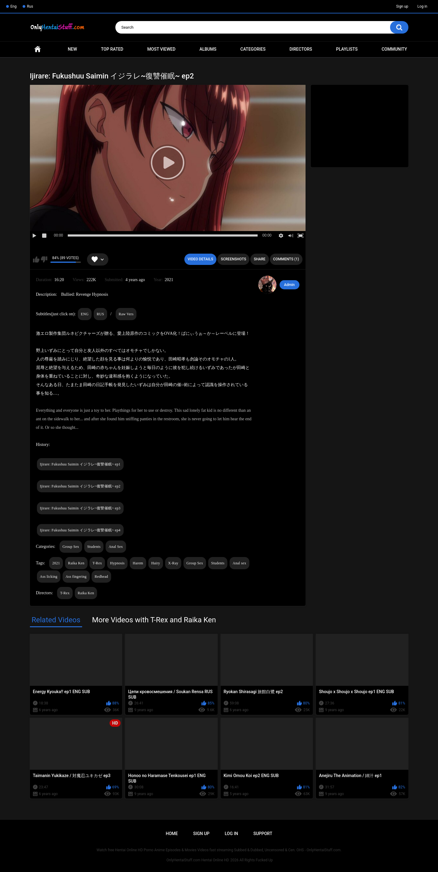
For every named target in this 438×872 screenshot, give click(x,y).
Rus (30, 6)
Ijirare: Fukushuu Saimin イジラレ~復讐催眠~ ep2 (80, 486)
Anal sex (239, 563)
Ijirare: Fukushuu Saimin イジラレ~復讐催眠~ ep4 (80, 530)
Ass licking (49, 576)
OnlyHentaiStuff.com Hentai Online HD (197, 860)
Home (37, 49)
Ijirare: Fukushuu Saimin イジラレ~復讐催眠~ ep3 (80, 508)
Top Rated (112, 49)
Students (94, 547)
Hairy (155, 563)
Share (259, 259)
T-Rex (97, 563)
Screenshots (233, 259)
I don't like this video (44, 259)
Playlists (347, 49)
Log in (422, 6)
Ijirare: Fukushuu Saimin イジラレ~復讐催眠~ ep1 (80, 464)
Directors (300, 49)
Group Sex (71, 547)
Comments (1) (286, 259)
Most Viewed (161, 49)
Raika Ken (76, 563)
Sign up (402, 6)
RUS (100, 314)
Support (262, 833)
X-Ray (173, 563)
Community (394, 49)
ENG (85, 314)
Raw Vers (126, 314)
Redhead (101, 576)
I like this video (36, 259)
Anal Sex (116, 547)
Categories (253, 49)
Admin (289, 285)
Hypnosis (117, 563)
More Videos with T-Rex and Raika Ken (154, 620)
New (72, 49)
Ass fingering (76, 576)
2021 (56, 563)
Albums (207, 49)
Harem (138, 563)
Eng (13, 6)
